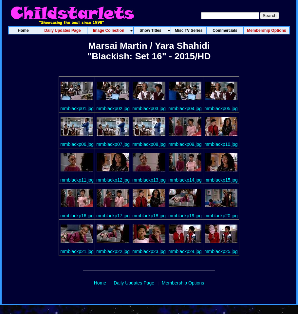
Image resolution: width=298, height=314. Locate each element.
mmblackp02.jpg (113, 108)
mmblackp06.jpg (77, 144)
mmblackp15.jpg (221, 180)
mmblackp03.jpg (149, 108)
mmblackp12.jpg (113, 180)
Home (100, 282)
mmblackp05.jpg (221, 108)
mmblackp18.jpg (149, 215)
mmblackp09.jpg (185, 144)
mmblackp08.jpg (149, 144)
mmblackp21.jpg (77, 251)
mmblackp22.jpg (113, 251)
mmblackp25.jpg (221, 251)
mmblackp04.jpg (185, 108)
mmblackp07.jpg (113, 144)
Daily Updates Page (134, 282)
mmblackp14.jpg (185, 180)
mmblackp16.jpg (77, 215)
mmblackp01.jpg (77, 108)
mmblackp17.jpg (113, 215)
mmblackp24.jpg (185, 251)
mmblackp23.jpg (149, 251)
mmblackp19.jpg (185, 215)
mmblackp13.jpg (149, 180)
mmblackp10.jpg (221, 144)
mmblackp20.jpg (221, 215)
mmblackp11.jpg (77, 180)
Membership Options (183, 282)
